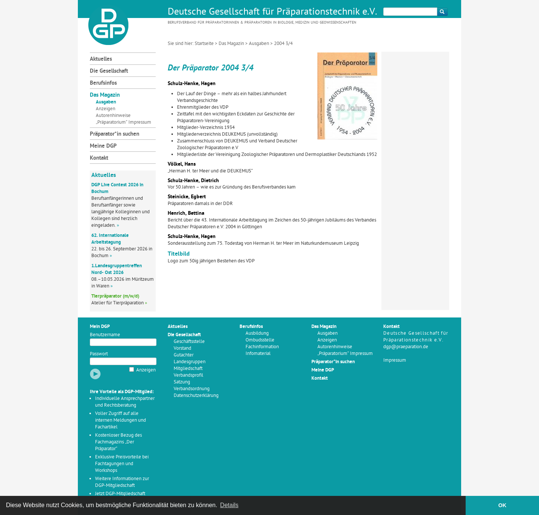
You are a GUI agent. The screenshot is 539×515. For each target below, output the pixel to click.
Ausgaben (259, 43)
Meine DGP (103, 146)
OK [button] (502, 505)
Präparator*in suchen (114, 134)
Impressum (394, 360)
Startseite (204, 43)
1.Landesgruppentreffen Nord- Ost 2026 (116, 269)
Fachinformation (262, 347)
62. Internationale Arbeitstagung (110, 239)
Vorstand (182, 348)
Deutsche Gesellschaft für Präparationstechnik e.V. (272, 12)
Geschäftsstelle (189, 341)
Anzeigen (105, 109)
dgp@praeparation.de (405, 347)
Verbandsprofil (188, 375)
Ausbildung (257, 333)
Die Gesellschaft (109, 71)
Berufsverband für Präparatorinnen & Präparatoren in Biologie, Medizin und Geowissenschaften (262, 22)
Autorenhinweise (113, 115)
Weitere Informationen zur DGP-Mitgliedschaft (122, 482)
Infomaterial (258, 353)
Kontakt (99, 158)
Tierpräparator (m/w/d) (115, 296)
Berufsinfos (103, 83)
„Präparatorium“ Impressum (123, 122)
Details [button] (229, 505)
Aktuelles (101, 59)
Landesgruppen (189, 362)
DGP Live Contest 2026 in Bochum (117, 188)
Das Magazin (231, 43)
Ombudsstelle (260, 340)
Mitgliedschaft (188, 368)
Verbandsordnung (192, 389)
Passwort (99, 354)
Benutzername (105, 335)
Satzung (182, 382)
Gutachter (184, 355)
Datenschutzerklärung (196, 395)
